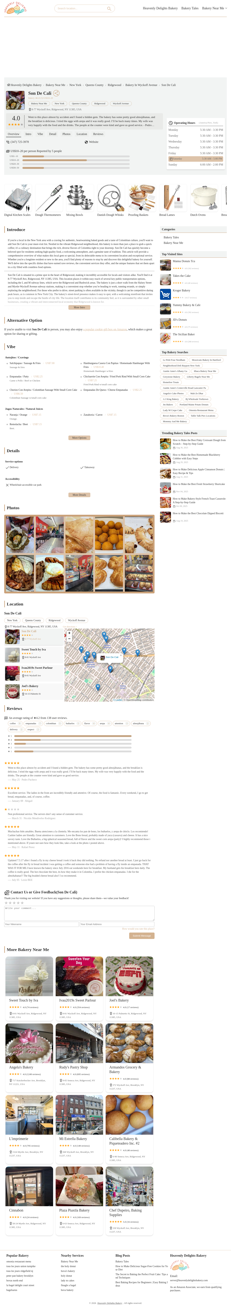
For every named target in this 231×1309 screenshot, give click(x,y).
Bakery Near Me (213, 8)
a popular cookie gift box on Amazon (105, 329)
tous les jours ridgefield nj (19, 1271)
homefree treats (171, 382)
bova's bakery (68, 1271)
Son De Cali (168, 85)
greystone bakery (171, 376)
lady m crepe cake (172, 410)
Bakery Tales (190, 8)
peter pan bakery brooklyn (19, 1275)
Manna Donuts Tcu (193, 265)
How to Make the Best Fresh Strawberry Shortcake (193, 487)
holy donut (66, 1275)
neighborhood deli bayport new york (181, 365)
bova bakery (67, 1290)
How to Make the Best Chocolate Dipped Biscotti (193, 517)
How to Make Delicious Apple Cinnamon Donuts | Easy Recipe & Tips (193, 473)
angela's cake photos (173, 393)
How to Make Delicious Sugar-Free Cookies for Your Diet (142, 1268)
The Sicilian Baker (193, 338)
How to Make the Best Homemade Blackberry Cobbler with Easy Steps (193, 458)
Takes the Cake (193, 279)
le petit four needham (174, 360)
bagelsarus (11, 1290)
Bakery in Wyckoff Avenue (141, 85)
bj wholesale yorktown (197, 399)
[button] (110, 669)
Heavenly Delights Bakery (160, 8)
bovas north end (14, 1280)
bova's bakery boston (173, 415)
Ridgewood (114, 85)
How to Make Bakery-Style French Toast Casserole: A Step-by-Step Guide (193, 502)
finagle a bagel (68, 1285)
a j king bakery (171, 399)
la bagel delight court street (20, 1285)
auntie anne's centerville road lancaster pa (184, 388)
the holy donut (68, 1266)
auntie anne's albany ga (175, 371)
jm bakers (168, 404)
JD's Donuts (193, 323)
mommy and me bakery (175, 421)
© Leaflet (117, 700)
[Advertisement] (115, 44)
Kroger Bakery (193, 294)
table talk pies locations (203, 415)
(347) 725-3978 (20, 141)
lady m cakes (67, 1280)
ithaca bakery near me (205, 371)
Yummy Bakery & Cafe (193, 308)
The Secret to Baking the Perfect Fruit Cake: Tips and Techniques (142, 1276)
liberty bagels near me (198, 376)
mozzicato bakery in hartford (206, 360)
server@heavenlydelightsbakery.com (189, 1280)
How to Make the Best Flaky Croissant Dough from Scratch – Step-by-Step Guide (193, 443)
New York (75, 85)
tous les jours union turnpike (20, 1266)
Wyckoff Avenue (121, 103)
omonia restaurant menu (201, 410)
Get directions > (70, 626)
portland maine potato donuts (194, 404)
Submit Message (142, 935)
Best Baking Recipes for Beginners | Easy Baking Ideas (142, 1284)
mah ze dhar (196, 393)
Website (93, 141)
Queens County (94, 85)
